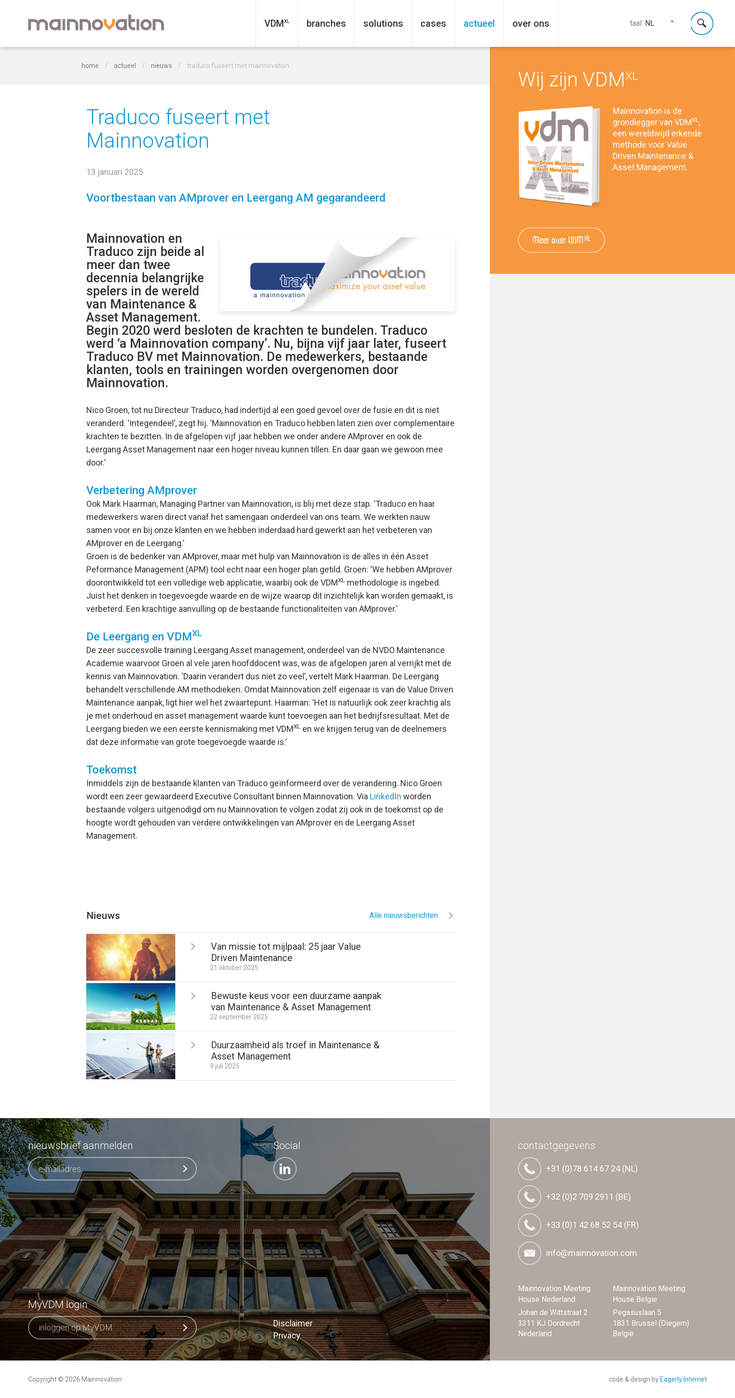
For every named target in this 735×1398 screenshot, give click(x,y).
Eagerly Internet (683, 1379)
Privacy (286, 1335)
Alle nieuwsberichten (412, 915)
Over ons (530, 23)
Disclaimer (293, 1323)
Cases (433, 23)
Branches (326, 23)
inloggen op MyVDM (113, 1327)
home (90, 65)
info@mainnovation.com (577, 1253)
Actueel (479, 23)
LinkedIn (385, 796)
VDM (274, 23)
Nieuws (162, 65)
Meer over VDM (562, 240)
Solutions (383, 23)
